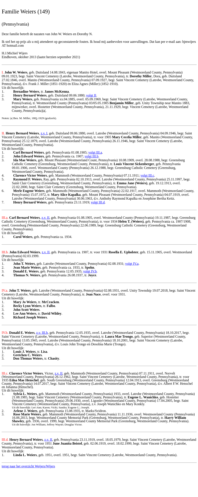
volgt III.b (91, 156)
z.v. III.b (42, 332)
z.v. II (45, 217)
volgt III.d (98, 202)
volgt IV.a (132, 263)
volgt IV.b (90, 271)
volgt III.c (147, 175)
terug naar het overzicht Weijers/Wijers (28, 466)
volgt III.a (95, 152)
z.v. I (44, 133)
